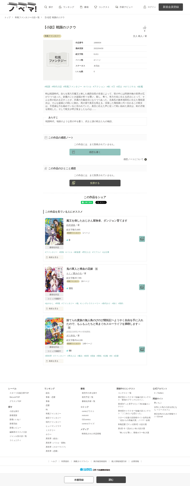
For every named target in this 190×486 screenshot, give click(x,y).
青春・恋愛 (50, 397)
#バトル (87, 86)
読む (111, 479)
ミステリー (50, 430)
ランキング (68, 7)
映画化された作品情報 (91, 434)
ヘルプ (54, 461)
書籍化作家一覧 (88, 401)
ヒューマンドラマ (53, 426)
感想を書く (95, 152)
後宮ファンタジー (53, 418)
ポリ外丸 (70, 335)
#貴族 (92, 356)
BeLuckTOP (15, 397)
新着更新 (13, 415)
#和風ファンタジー (72, 86)
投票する (95, 183)
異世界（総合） (52, 438)
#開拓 (99, 356)
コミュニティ (15, 440)
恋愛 (48, 405)
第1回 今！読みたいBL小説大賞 (131, 428)
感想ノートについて (133, 159)
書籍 (86, 7)
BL (47, 409)
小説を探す (14, 411)
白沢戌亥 (70, 225)
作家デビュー (126, 7)
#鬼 (77, 303)
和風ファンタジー (53, 413)
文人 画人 (137, 36)
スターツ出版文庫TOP (19, 393)
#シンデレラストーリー (90, 303)
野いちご (158, 403)
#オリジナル (130, 86)
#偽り (114, 303)
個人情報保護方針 (119, 461)
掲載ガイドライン (81, 461)
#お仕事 (105, 252)
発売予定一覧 (87, 397)
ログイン (152, 7)
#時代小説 (57, 86)
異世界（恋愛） (52, 451)
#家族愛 (77, 252)
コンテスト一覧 (124, 393)
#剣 (108, 86)
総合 (48, 393)
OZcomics (86, 419)
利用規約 (65, 461)
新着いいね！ (15, 419)
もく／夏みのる (74, 273)
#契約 (120, 303)
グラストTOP (15, 401)
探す (51, 7)
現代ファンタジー (53, 422)
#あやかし (49, 303)
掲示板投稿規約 (100, 461)
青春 (48, 401)
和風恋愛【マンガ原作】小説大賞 (132, 424)
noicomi (85, 415)
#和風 (57, 303)
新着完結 (13, 424)
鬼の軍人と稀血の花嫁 (80, 268)
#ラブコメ (96, 252)
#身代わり (106, 303)
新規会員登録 (171, 6)
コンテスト (104, 7)
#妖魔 (140, 86)
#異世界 (48, 356)
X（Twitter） (159, 393)
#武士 (119, 86)
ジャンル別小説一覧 (18, 436)
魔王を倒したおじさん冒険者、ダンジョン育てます (96, 220)
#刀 (113, 86)
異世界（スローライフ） (56, 447)
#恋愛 (116, 356)
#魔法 (80, 356)
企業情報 (135, 461)
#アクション (99, 86)
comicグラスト (88, 411)
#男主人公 (86, 252)
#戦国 (47, 86)
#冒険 (61, 252)
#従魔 (105, 356)
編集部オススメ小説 (18, 432)
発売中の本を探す (89, 393)
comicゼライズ (88, 424)
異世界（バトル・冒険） (56, 443)
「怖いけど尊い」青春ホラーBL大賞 (133, 432)
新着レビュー (15, 428)
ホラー (49, 434)
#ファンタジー (51, 252)
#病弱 (86, 356)
